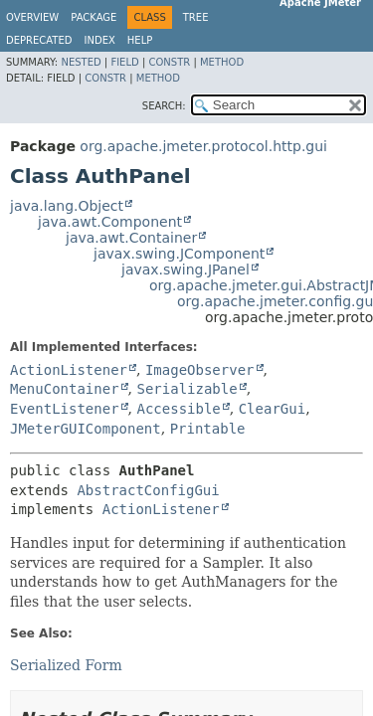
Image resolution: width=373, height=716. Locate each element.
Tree (196, 17)
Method (222, 62)
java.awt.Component (110, 222)
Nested (80, 62)
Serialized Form (66, 665)
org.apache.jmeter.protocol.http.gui (203, 146)
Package (93, 17)
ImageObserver (200, 370)
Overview (32, 17)
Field (124, 62)
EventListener (64, 409)
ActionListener (68, 370)
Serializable (186, 389)
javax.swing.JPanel (185, 269)
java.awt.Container (131, 238)
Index (100, 40)
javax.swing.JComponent (179, 254)
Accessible (178, 409)
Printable (208, 429)
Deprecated (39, 40)
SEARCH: (164, 105)
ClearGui (272, 409)
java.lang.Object (66, 206)
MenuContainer (64, 389)
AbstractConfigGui (148, 490)
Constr (169, 62)
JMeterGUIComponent (85, 429)
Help (139, 40)
